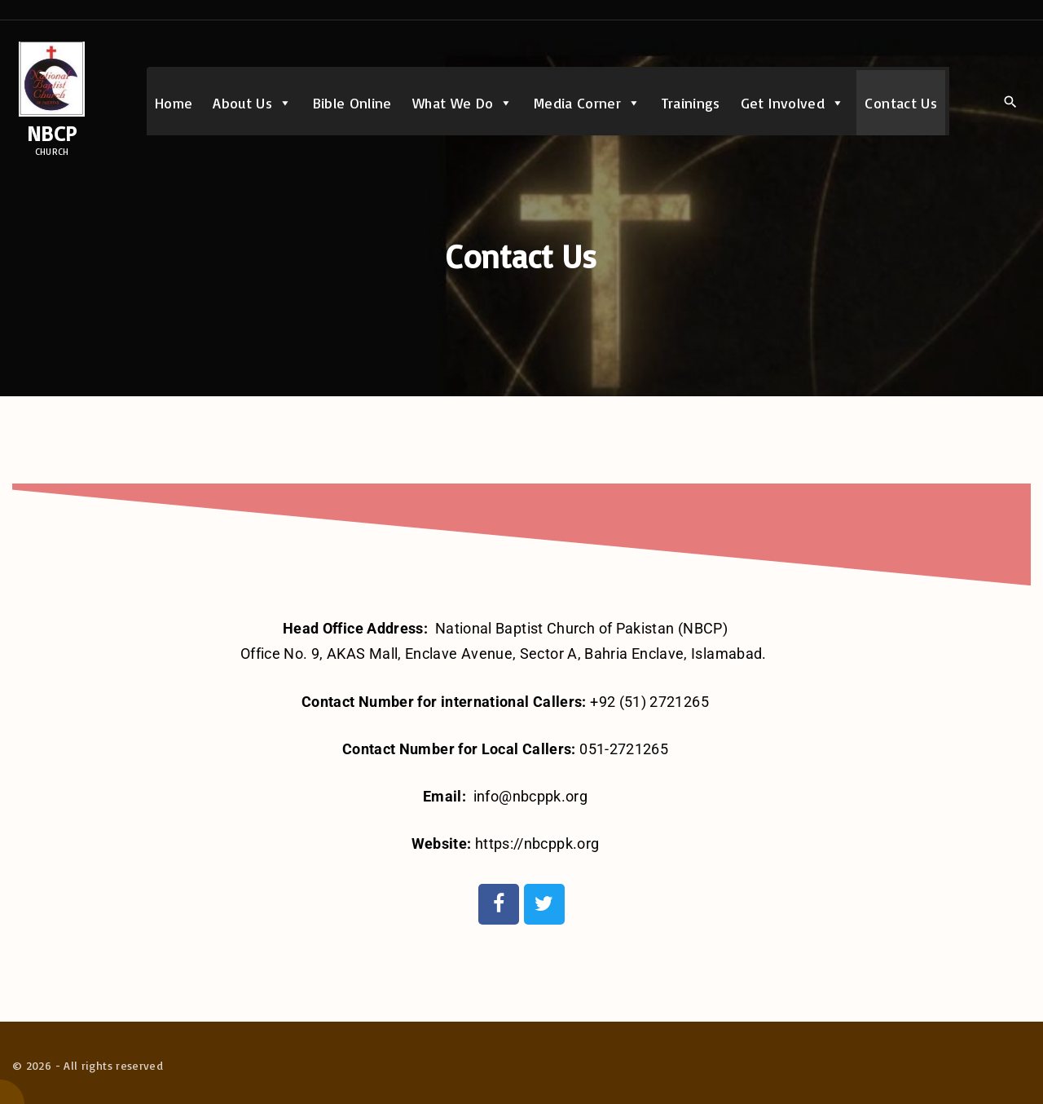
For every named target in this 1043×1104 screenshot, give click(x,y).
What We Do (462, 102)
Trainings (691, 103)
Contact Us (901, 103)
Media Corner (587, 102)
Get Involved (793, 102)
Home (173, 103)
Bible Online (352, 103)
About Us (252, 102)
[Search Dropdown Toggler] (1010, 102)
